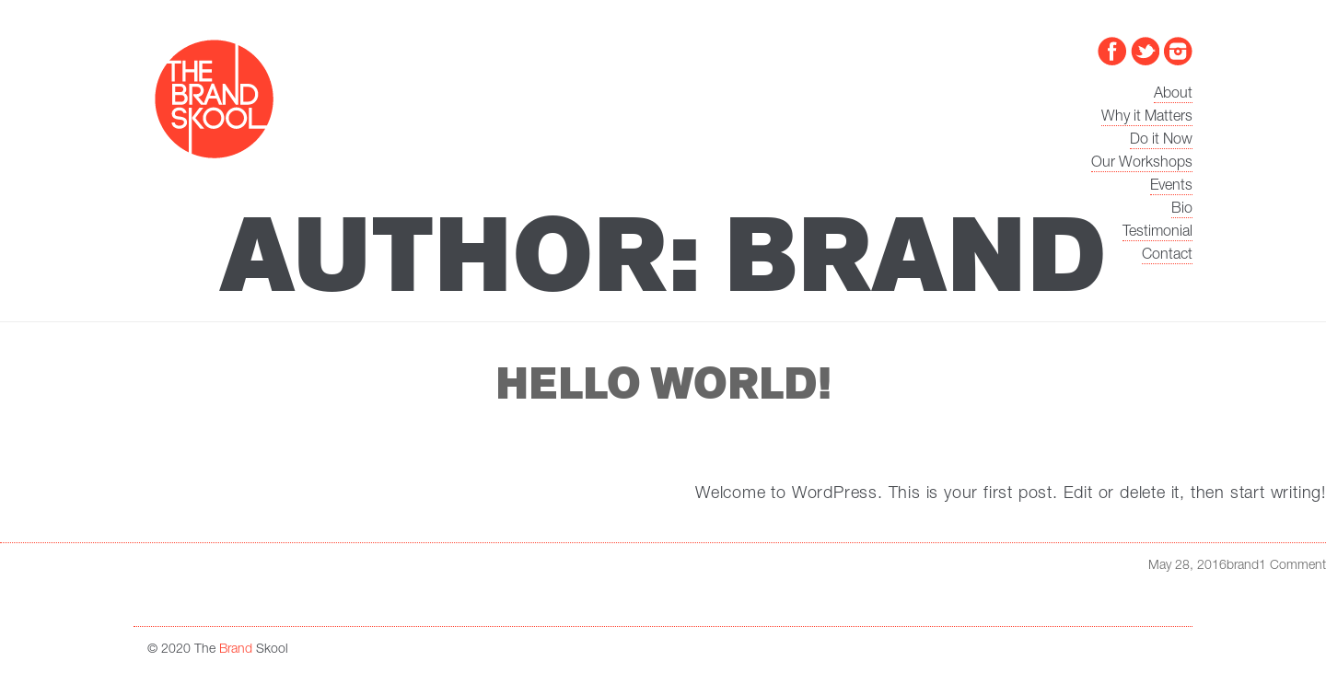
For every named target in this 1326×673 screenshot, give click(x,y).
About (1173, 94)
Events (1171, 187)
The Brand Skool (214, 99)
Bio (1181, 210)
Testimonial (1157, 233)
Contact (1167, 256)
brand (1243, 566)
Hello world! (663, 384)
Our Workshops (1141, 164)
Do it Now (1161, 140)
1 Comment (1292, 566)
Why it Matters (1146, 117)
